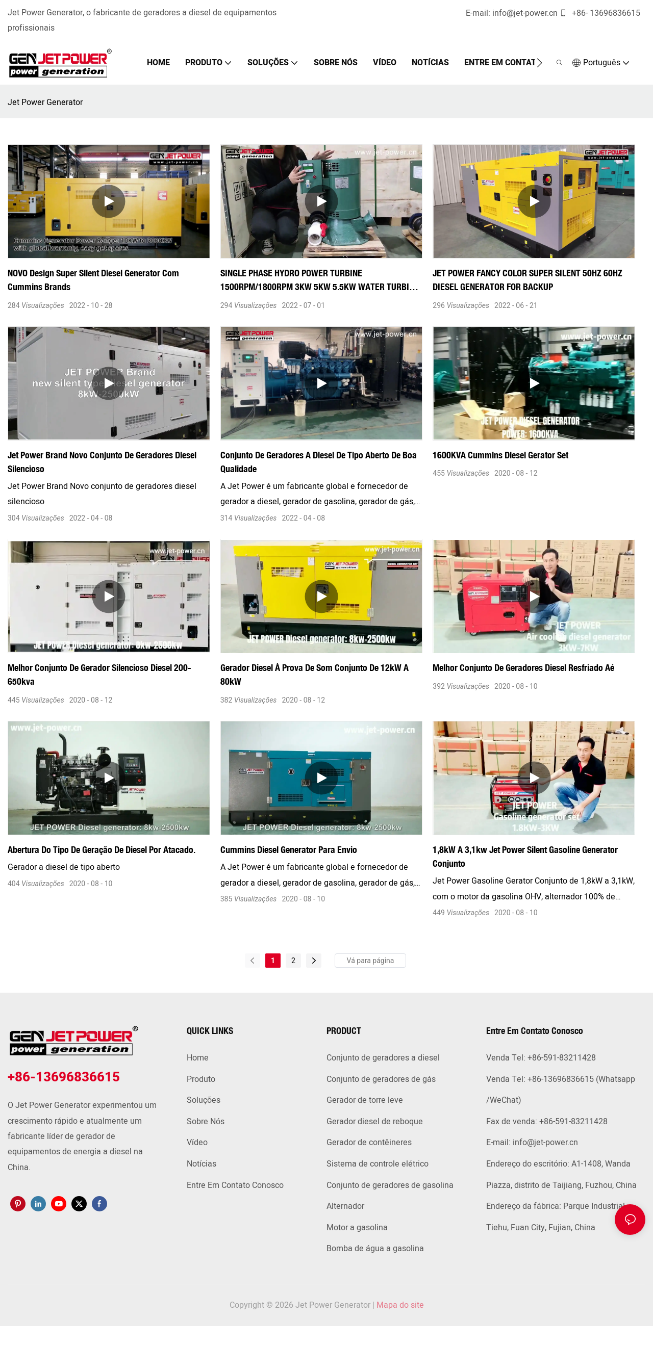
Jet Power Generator (45, 102)
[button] (544, 62)
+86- (579, 13)
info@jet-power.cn (530, 13)
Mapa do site (400, 1305)
